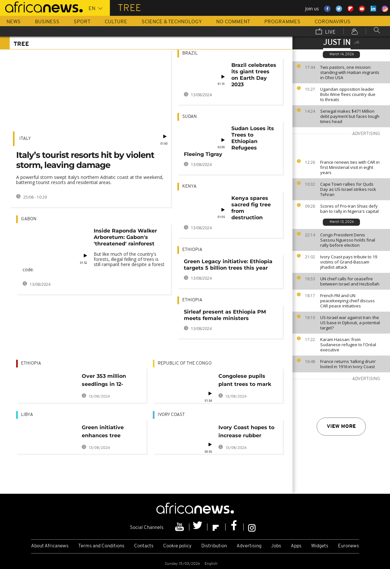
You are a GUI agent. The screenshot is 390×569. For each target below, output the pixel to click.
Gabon (29, 219)
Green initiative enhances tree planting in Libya (105, 432)
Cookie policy (177, 546)
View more (341, 426)
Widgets (319, 546)
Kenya (189, 186)
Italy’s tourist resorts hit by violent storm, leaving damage (85, 160)
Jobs (276, 546)
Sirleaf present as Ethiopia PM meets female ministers (225, 315)
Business (47, 22)
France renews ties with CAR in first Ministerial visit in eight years (350, 167)
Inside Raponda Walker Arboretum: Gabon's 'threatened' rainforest (125, 237)
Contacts (143, 546)
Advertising (249, 546)
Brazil (190, 53)
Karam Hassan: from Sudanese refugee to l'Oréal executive (348, 344)
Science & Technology (172, 22)
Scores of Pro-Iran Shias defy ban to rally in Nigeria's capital (349, 208)
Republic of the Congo (185, 363)
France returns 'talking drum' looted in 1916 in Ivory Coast (348, 364)
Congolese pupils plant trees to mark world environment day (244, 381)
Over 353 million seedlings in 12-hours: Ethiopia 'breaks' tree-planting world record (104, 381)
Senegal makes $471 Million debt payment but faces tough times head (349, 116)
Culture (116, 22)
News (13, 22)
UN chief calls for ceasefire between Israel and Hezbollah (349, 281)
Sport (82, 22)
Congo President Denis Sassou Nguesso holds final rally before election (347, 240)
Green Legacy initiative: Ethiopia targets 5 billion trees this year (228, 264)
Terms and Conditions (101, 546)
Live (326, 32)
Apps (296, 546)
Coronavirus (333, 22)
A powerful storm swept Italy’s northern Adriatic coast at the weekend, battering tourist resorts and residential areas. (89, 179)
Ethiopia (192, 249)
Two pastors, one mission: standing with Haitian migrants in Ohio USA (349, 72)
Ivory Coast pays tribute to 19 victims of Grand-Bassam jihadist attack (348, 262)
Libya (27, 414)
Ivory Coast (171, 414)
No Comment (233, 22)
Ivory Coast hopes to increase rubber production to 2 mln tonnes (246, 432)
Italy (25, 138)
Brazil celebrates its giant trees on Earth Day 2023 (253, 75)
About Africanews (50, 546)
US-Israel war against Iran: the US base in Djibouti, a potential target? (350, 322)
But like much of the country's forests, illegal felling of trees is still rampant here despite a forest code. (93, 262)
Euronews (348, 546)
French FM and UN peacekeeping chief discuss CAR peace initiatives (347, 300)
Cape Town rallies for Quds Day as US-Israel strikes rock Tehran (348, 189)
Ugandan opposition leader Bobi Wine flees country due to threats (347, 94)
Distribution (214, 546)
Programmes (282, 22)
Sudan (189, 116)
